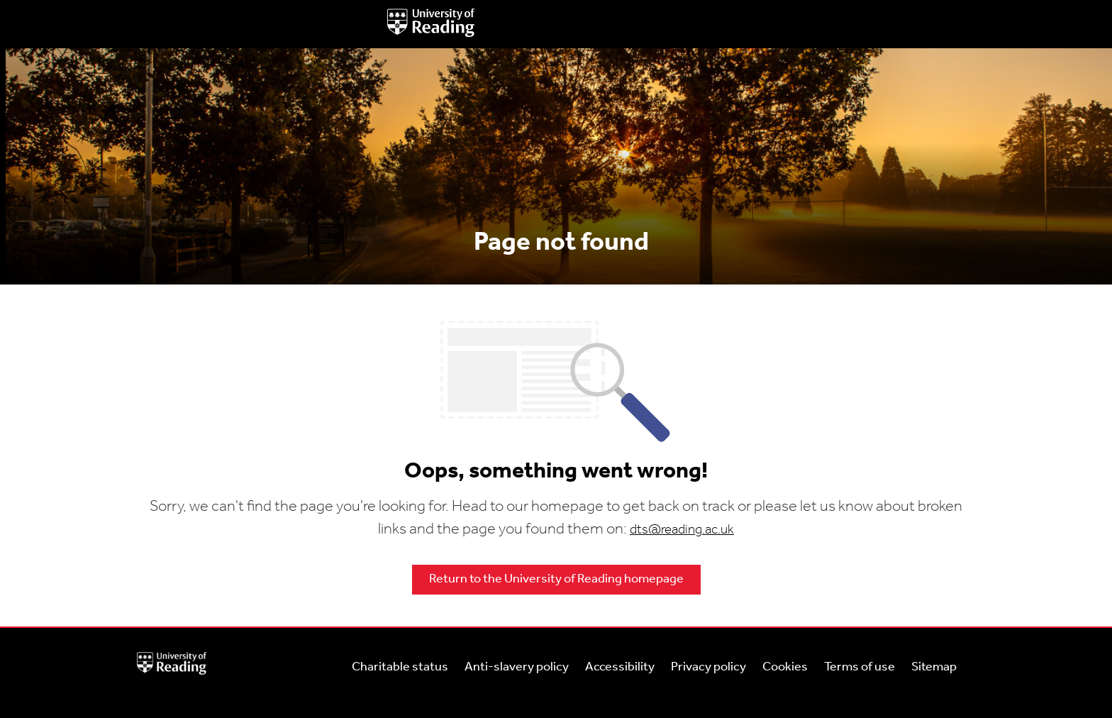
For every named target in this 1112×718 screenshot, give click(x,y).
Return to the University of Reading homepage (556, 579)
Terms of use (859, 667)
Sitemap (934, 667)
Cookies (785, 667)
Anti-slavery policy (517, 667)
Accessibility (620, 667)
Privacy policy (708, 667)
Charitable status (400, 667)
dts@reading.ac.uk (682, 530)
